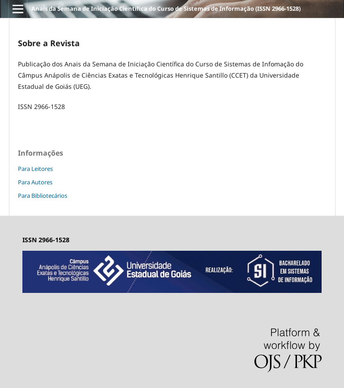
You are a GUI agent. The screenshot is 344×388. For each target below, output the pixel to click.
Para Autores (35, 182)
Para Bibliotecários (42, 196)
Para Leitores (35, 169)
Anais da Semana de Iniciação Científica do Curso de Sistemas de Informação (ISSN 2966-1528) (166, 8)
